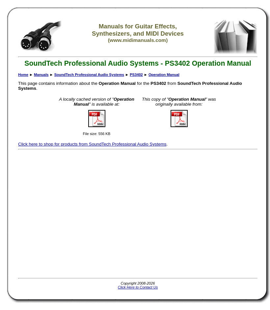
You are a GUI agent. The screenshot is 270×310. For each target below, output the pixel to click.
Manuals (41, 75)
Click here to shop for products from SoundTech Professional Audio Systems (92, 144)
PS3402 (136, 75)
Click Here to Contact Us (138, 287)
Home (23, 75)
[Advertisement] (61, 214)
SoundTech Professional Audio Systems (89, 75)
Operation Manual (163, 75)
